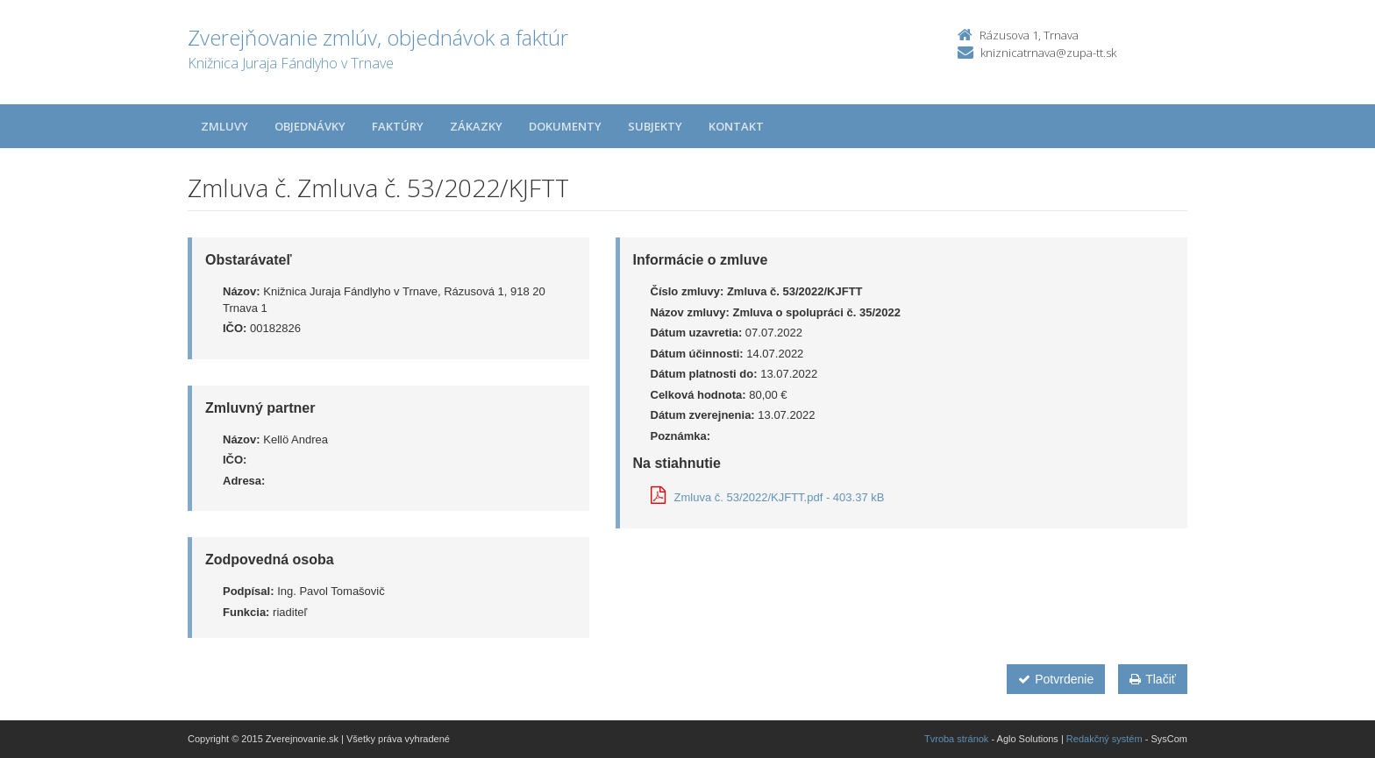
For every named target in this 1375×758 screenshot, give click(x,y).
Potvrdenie (1056, 679)
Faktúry (398, 126)
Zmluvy (224, 126)
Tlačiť (1152, 679)
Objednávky (310, 126)
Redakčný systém (1104, 738)
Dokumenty (565, 126)
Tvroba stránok (956, 738)
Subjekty (655, 126)
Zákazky (476, 126)
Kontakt (736, 126)
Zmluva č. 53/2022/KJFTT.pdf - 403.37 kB (768, 497)
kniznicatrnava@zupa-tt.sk (1048, 52)
